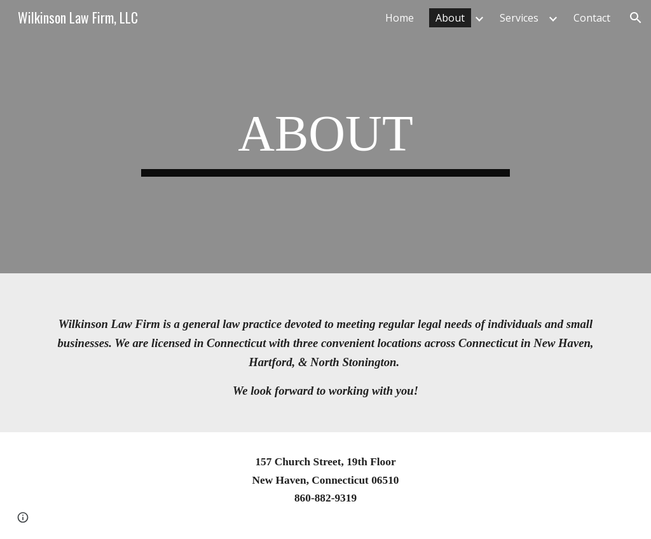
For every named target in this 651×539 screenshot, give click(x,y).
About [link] (450, 18)
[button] (635, 18)
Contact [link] (591, 18)
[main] (325, 137)
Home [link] (399, 18)
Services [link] (519, 18)
